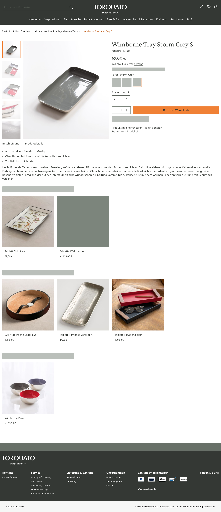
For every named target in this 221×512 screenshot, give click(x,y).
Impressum (209, 506)
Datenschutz (163, 506)
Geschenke (177, 19)
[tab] (10, 144)
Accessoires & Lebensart (138, 19)
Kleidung (161, 19)
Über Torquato (113, 477)
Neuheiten (35, 19)
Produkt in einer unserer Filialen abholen (137, 127)
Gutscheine (36, 481)
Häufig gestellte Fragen (42, 493)
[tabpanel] (110, 164)
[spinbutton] (121, 110)
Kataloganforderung (41, 477)
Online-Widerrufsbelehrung (189, 506)
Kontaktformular (10, 477)
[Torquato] (110, 9)
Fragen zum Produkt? (125, 131)
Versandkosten (74, 477)
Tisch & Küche (72, 19)
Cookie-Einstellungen (145, 506)
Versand (138, 63)
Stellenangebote (114, 481)
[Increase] (126, 110)
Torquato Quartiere (40, 485)
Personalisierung (39, 489)
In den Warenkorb (176, 110)
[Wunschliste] (209, 6)
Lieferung (71, 481)
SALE (189, 19)
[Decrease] (115, 110)
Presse (109, 485)
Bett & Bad (113, 19)
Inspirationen (52, 19)
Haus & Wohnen (94, 19)
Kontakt (7, 472)
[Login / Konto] (202, 6)
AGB (172, 506)
